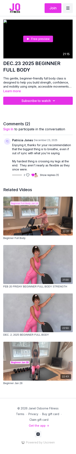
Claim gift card (38, 419)
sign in (8, 129)
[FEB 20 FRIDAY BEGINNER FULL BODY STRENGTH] (38, 287)
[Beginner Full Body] (38, 238)
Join (53, 8)
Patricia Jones (22, 140)
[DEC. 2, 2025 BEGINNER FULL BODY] (38, 335)
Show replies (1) (49, 175)
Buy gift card (50, 414)
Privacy (33, 414)
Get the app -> (39, 425)
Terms (20, 414)
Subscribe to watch (38, 100)
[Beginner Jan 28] (38, 383)
